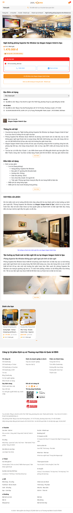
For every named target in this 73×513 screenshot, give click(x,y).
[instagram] (29, 386)
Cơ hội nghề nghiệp (8, 378)
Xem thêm (36, 155)
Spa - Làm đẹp (6, 490)
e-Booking (5, 494)
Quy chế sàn (6, 389)
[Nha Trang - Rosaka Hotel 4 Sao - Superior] (28, 317)
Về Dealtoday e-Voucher (10, 367)
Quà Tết (39, 448)
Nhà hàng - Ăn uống (8, 482)
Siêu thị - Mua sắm (42, 487)
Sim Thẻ (56, 464)
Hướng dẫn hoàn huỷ (55, 370)
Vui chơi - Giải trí (7, 430)
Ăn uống (4, 440)
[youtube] (35, 386)
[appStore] (41, 397)
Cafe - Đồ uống (6, 487)
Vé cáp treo (54, 471)
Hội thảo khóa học (21, 474)
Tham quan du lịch (42, 461)
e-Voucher (5, 427)
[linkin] (32, 386)
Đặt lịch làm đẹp (42, 503)
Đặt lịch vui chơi (7, 497)
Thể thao (12, 474)
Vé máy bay (62, 471)
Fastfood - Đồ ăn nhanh (9, 484)
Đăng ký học (6, 503)
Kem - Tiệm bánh (26, 442)
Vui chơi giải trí (6, 461)
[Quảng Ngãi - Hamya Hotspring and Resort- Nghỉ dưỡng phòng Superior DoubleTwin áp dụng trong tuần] (10, 317)
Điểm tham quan (25, 464)
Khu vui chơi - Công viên (9, 433)
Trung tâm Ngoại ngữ (56, 455)
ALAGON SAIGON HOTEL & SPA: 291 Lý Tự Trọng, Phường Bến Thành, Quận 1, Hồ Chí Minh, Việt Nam (35, 110)
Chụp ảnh (20, 433)
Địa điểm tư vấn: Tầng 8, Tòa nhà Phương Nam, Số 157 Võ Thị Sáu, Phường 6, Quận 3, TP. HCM (33, 108)
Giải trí (26, 433)
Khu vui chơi (15, 464)
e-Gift (4, 479)
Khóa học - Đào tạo (43, 452)
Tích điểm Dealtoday (56, 364)
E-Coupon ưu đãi (42, 436)
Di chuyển (40, 469)
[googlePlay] (41, 392)
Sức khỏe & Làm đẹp (8, 449)
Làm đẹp (4, 452)
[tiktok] (37, 386)
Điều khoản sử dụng (8, 381)
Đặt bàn (39, 497)
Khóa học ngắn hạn (43, 455)
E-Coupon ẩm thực (42, 439)
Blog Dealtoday (7, 375)
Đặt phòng (40, 500)
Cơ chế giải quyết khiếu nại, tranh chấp (12, 393)
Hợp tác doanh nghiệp (33, 362)
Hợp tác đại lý (30, 364)
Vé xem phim (6, 464)
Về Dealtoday (6, 362)
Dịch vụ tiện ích (41, 445)
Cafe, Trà (17, 442)
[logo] (36, 3)
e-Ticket (5, 459)
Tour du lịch (40, 464)
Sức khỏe (11, 452)
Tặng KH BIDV (11, 445)
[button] (21, 34)
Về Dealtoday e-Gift (8, 370)
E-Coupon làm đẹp (54, 439)
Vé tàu (39, 471)
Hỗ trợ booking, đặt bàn (14, 63)
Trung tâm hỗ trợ (54, 362)
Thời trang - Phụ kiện (49, 448)
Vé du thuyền (49, 464)
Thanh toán (53, 373)
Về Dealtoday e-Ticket (9, 364)
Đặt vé (4, 500)
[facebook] (27, 386)
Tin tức (4, 373)
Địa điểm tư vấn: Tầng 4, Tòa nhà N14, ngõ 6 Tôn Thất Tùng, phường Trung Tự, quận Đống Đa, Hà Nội (35, 102)
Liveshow (5, 474)
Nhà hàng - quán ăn (8, 442)
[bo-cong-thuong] (31, 401)
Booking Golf (41, 433)
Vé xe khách (46, 471)
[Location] (14, 8)
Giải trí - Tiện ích (42, 490)
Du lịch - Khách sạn (43, 430)
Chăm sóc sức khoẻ (43, 482)
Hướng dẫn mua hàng (56, 367)
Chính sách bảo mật (8, 386)
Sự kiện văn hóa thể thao (9, 471)
